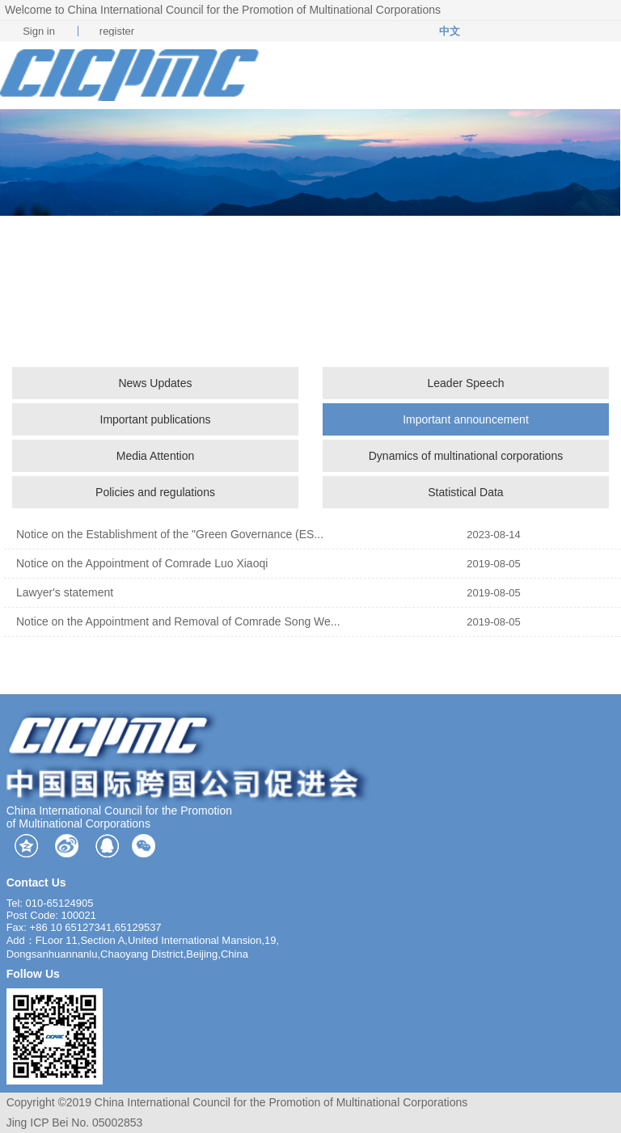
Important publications (155, 419)
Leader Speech (465, 383)
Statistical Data (465, 492)
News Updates (155, 383)
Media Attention (155, 455)
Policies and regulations (155, 492)
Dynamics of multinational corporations (466, 455)
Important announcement (466, 419)
